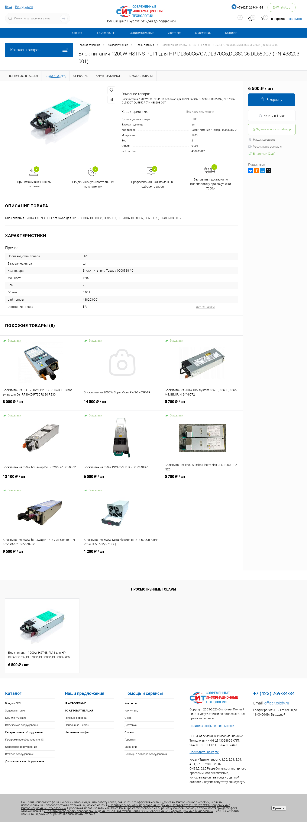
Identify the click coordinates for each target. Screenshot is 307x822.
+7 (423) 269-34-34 (250, 7)
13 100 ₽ (40, 479)
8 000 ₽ (40, 404)
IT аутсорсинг (105, 33)
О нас (128, 717)
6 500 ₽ (121, 479)
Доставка (174, 33)
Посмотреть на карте (204, 752)
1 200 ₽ (121, 554)
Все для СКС (13, 703)
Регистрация (24, 6)
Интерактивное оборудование (24, 732)
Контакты (131, 703)
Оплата (129, 732)
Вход (8, 6)
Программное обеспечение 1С (24, 739)
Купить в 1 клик (272, 116)
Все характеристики (200, 111)
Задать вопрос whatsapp (272, 129)
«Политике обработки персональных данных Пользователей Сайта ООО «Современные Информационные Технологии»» (125, 806)
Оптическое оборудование (22, 725)
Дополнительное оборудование (24, 761)
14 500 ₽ (121, 404)
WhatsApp (281, 7)
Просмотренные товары (153, 589)
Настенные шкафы (77, 732)
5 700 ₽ (202, 404)
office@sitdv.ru (276, 703)
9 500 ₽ (40, 554)
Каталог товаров (39, 50)
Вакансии (131, 746)
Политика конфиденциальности (212, 725)
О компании (203, 33)
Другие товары (205, 306)
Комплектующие (15, 717)
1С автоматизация (141, 33)
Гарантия (130, 739)
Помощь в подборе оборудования (146, 754)
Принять (278, 808)
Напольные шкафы (77, 725)
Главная (76, 33)
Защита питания (15, 710)
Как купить (131, 710)
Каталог (231, 33)
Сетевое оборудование (19, 754)
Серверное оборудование (21, 746)
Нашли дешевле (261, 139)
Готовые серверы (76, 717)
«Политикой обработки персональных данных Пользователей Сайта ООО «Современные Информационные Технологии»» (128, 811)
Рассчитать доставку (265, 146)
